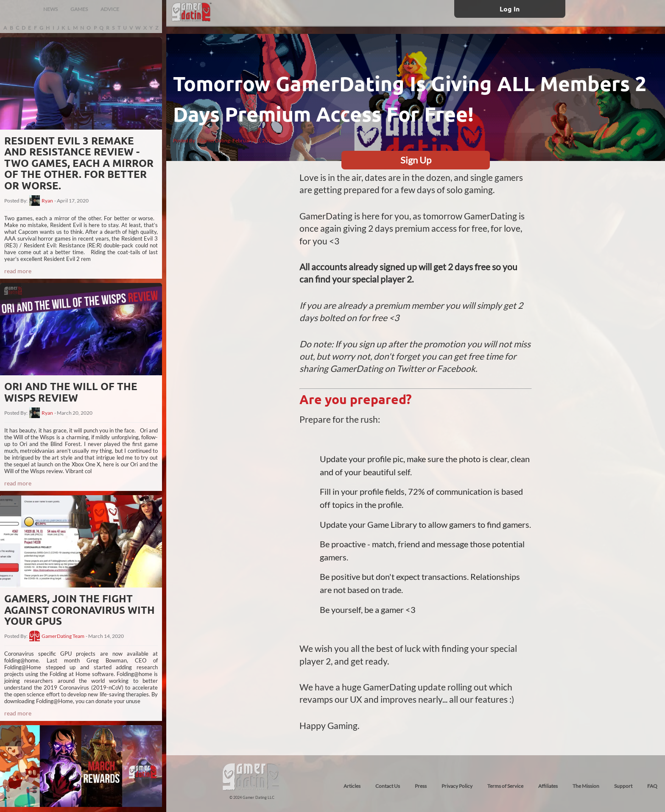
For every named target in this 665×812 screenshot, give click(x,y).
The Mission (586, 786)
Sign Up (415, 160)
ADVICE (110, 9)
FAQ (652, 786)
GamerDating (215, 140)
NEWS (50, 9)
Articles (352, 786)
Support (623, 786)
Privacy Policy (456, 786)
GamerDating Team (63, 636)
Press (421, 786)
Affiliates (548, 786)
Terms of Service (505, 786)
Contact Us (387, 786)
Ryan (47, 201)
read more (17, 270)
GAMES (79, 9)
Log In (510, 8)
